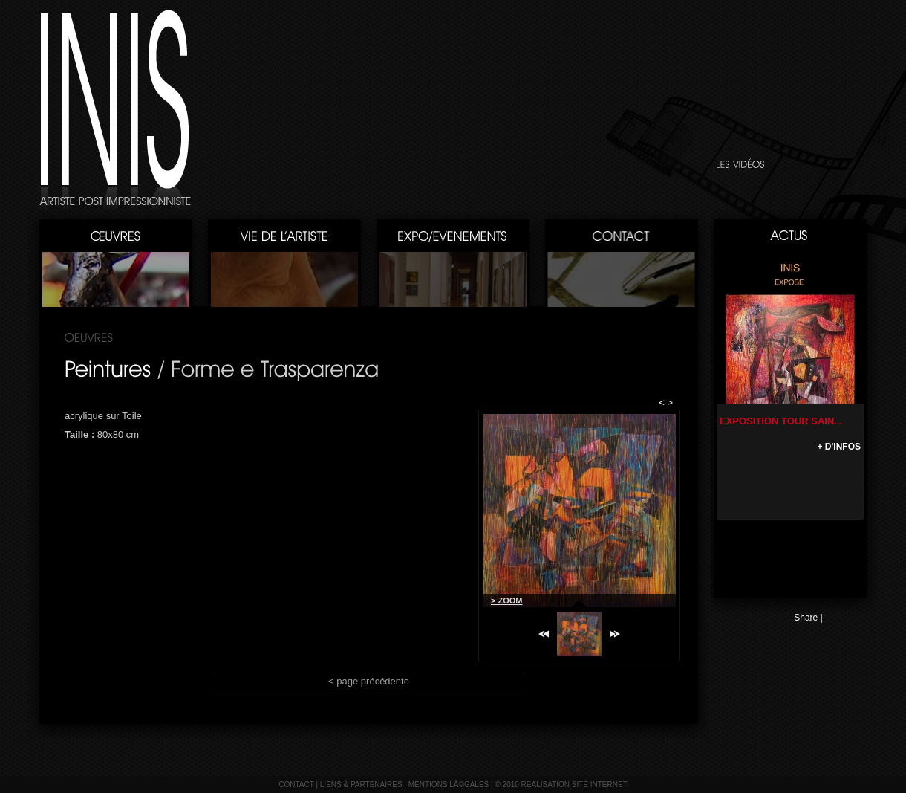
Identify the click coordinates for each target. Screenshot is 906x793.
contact (295, 784)
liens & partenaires (361, 784)
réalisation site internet (574, 784)
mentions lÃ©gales (448, 784)
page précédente (372, 681)
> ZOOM (506, 600)
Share (806, 617)
